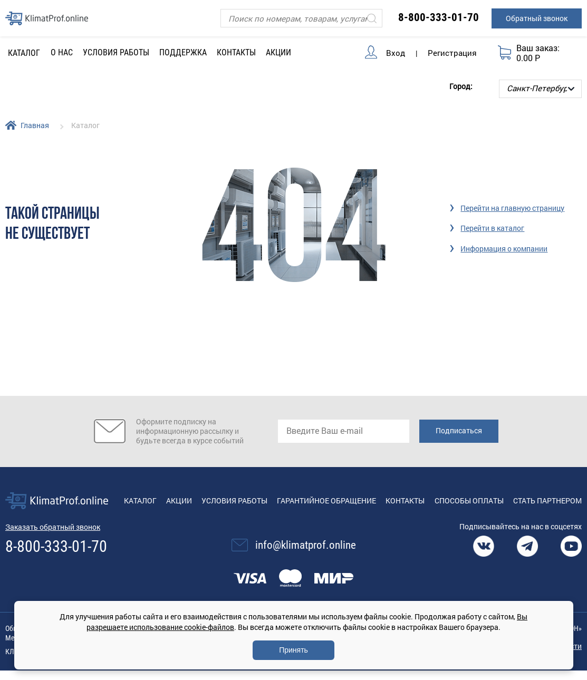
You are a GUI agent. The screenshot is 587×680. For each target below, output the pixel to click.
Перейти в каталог (492, 228)
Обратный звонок (536, 18)
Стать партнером (547, 501)
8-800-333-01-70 (438, 17)
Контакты (236, 52)
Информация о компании (503, 249)
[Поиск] (301, 18)
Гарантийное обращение (326, 501)
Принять (293, 650)
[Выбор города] (540, 89)
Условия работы (116, 52)
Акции (278, 52)
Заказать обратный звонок (52, 527)
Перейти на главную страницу (512, 208)
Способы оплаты (469, 501)
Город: (461, 86)
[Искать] (371, 18)
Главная (35, 125)
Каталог (140, 501)
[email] (344, 431)
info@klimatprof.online (305, 545)
